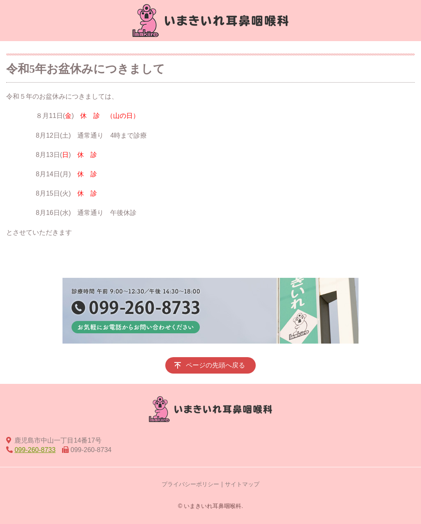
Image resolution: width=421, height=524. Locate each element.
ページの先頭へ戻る (215, 365)
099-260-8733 (35, 449)
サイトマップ (242, 484)
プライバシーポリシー (190, 484)
